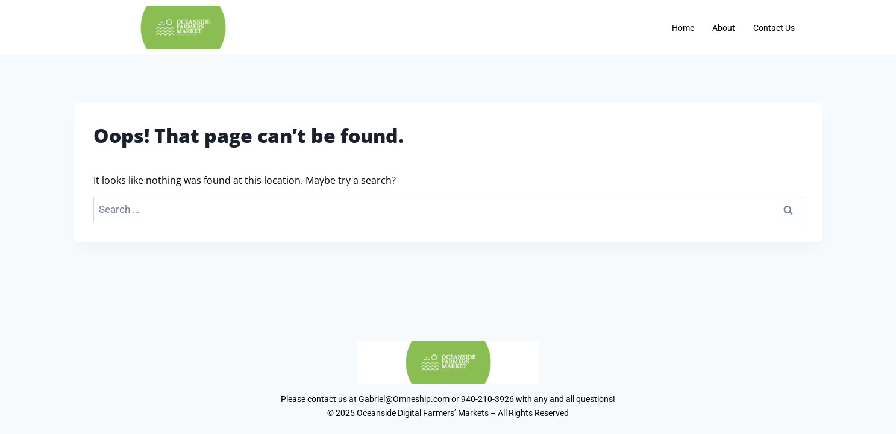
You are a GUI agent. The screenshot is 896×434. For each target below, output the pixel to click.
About (723, 28)
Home (683, 28)
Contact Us (774, 28)
